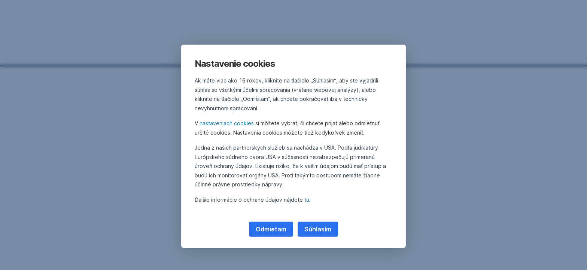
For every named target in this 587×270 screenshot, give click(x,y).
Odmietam (271, 229)
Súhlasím (317, 229)
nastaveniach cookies (227, 123)
